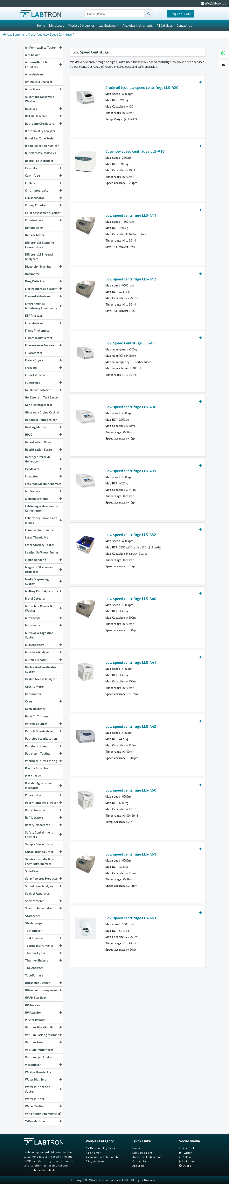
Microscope (56, 25)
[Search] (148, 13)
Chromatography (43, 190)
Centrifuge (35, 34)
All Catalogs (165, 25)
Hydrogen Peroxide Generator (43, 459)
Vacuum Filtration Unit (43, 1027)
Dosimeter (32, 273)
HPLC (43, 434)
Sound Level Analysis (43, 886)
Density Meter (34, 235)
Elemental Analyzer (43, 296)
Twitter (185, 1153)
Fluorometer (33, 352)
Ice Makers (43, 469)
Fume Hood (43, 382)
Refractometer (43, 810)
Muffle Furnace (43, 659)
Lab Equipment (109, 25)
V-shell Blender (35, 1020)
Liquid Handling (43, 559)
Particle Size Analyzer (43, 731)
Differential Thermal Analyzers (39, 256)
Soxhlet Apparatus (37, 893)
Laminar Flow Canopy (39, 530)
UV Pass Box (43, 1012)
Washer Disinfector (38, 1072)
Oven (43, 701)
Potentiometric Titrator (43, 802)
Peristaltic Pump (43, 746)
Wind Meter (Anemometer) (43, 1113)
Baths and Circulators (43, 123)
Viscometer (43, 1064)
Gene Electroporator (38, 404)
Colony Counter (43, 205)
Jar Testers (43, 491)
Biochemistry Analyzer (40, 131)
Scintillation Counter (43, 851)
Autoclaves (43, 89)
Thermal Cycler (43, 953)
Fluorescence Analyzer (43, 345)
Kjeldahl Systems (43, 498)
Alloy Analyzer (34, 74)
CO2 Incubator (43, 197)
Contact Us (184, 25)
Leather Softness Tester (41, 552)
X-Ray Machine (43, 1121)
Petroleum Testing (43, 753)
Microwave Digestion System (39, 635)
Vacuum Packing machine (43, 1034)
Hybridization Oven (38, 442)
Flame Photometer (38, 330)
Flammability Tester (38, 337)
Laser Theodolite (36, 537)
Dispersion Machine (43, 266)
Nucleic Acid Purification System (41, 669)
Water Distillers (43, 1079)
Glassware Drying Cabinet (42, 412)
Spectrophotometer (43, 908)
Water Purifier (34, 1098)
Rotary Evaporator (43, 824)
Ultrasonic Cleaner (43, 982)
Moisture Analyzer (43, 652)
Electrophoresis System (43, 288)
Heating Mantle (43, 427)
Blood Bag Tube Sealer (40, 138)
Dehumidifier (34, 227)
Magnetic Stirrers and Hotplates (43, 569)
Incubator (43, 476)
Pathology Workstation (41, 738)
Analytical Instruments (137, 25)
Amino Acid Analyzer (38, 81)
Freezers (43, 367)
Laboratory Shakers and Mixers (43, 520)
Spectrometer (43, 901)
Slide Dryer (32, 871)
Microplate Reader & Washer (43, 608)
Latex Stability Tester (39, 544)
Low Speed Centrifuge (58, 34)
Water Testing (43, 1106)
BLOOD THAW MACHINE (40, 153)
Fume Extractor (35, 375)
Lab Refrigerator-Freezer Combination (42, 508)
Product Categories (81, 25)
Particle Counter (43, 723)
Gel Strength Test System (42, 397)
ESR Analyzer (33, 315)
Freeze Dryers (43, 360)
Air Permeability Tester (43, 47)
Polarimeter (43, 795)
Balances (43, 108)
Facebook (187, 1148)
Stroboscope (33, 923)
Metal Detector (35, 598)
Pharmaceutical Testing (43, 760)
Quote (181, 13)
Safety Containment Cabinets (43, 834)
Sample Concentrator (39, 844)
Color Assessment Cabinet (43, 212)
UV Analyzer (33, 1005)
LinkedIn (186, 1161)
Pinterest (187, 1157)
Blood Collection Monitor (42, 145)
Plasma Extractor (36, 768)
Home (41, 25)
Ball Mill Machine (43, 116)
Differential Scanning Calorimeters (39, 244)
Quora (185, 1166)
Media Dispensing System (43, 581)
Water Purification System (43, 1089)
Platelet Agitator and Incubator (43, 785)
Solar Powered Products (43, 878)
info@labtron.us (213, 3)
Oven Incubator (35, 708)
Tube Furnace (34, 975)
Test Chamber (43, 938)
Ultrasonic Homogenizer (43, 990)
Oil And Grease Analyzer (41, 679)
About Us (138, 1166)
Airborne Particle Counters (43, 64)
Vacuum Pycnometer (39, 1049)
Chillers (43, 183)
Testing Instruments (43, 945)
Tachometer (33, 930)
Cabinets (43, 168)
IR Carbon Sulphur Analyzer (43, 483)
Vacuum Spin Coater (38, 1057)
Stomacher (32, 915)
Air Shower (32, 55)
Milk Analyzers (43, 644)
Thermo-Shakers (43, 960)
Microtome (43, 625)
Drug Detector (43, 281)
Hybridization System (43, 449)
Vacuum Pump (43, 1042)
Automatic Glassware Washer (39, 98)
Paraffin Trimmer (37, 716)
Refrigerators (43, 817)
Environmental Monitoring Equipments (43, 305)
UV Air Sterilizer (35, 997)
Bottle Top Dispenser (39, 160)
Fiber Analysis (43, 323)
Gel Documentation (43, 390)
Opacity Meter (34, 686)
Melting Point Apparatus (43, 591)
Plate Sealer (33, 775)
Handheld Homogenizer (41, 419)
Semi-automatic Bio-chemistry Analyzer (39, 861)
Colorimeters (43, 220)
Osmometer (33, 694)
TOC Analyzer (34, 967)
